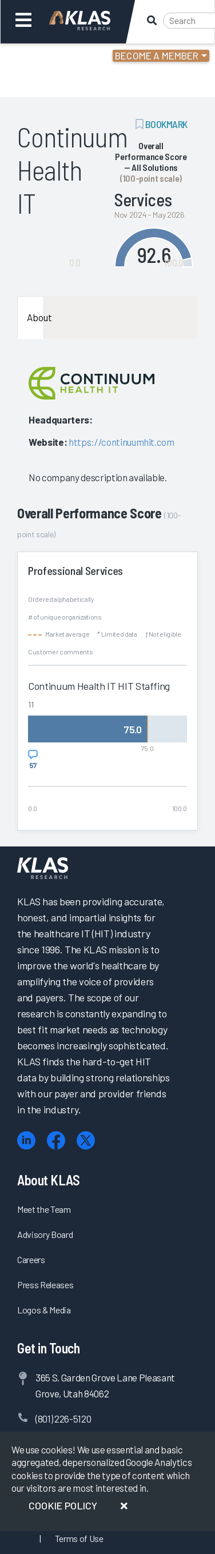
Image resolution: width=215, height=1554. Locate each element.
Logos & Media (44, 1309)
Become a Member (157, 55)
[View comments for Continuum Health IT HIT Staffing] (33, 759)
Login (58, 57)
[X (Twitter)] (86, 1140)
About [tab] (35, 317)
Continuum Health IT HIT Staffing (99, 686)
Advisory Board (45, 1234)
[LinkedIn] (26, 1140)
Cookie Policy (63, 1505)
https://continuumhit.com (121, 442)
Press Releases (45, 1284)
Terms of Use (79, 1538)
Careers (31, 1259)
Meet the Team (44, 1209)
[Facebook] (56, 1140)
